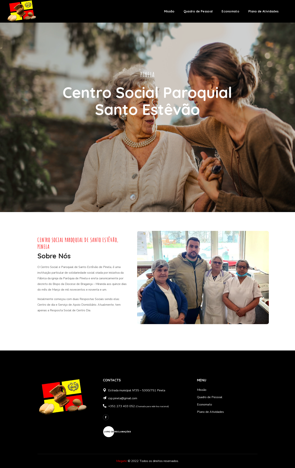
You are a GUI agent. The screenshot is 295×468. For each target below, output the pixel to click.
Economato (204, 404)
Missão (201, 390)
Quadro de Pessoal (209, 397)
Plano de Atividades (210, 412)
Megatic (121, 461)
